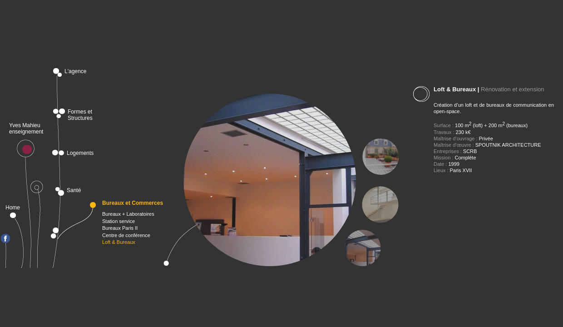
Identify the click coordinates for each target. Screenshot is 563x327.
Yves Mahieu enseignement (26, 128)
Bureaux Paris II (120, 228)
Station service (118, 221)
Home (15, 207)
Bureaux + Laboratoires (128, 214)
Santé (74, 190)
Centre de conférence (126, 235)
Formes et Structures (80, 113)
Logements (80, 152)
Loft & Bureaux (118, 242)
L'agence (75, 71)
